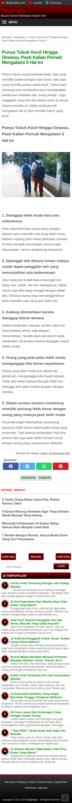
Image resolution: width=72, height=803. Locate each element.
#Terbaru (44, 477)
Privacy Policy (45, 782)
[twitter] (27, 466)
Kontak (37, 2)
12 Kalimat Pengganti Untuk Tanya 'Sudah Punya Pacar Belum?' (40, 640)
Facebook (56, 2)
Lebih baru (8, 556)
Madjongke (13, 10)
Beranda (36, 556)
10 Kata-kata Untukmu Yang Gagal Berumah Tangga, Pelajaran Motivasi (36, 695)
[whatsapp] (44, 466)
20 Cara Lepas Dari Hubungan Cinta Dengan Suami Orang (35, 713)
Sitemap (42, 787)
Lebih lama (63, 556)
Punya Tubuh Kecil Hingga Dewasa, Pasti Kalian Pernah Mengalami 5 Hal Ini (32, 57)
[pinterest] (61, 466)
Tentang (20, 782)
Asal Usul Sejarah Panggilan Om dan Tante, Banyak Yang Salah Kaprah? (36, 621)
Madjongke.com (15, 2)
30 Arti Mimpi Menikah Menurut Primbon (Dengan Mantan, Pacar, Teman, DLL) (38, 658)
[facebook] (11, 466)
